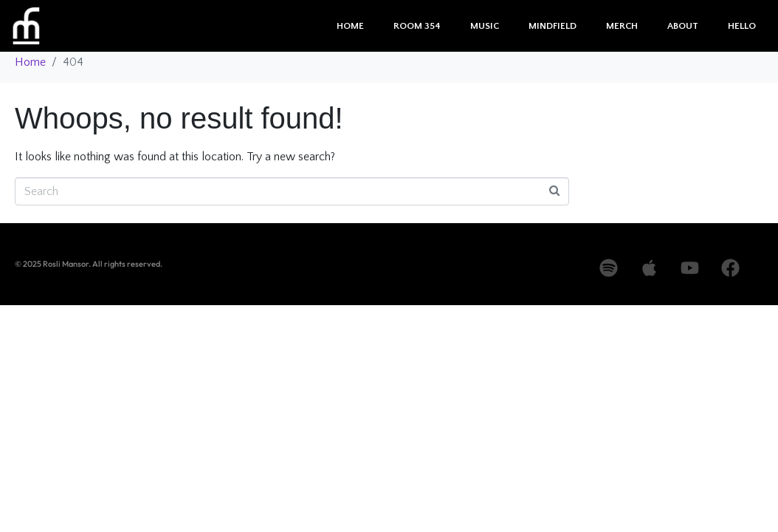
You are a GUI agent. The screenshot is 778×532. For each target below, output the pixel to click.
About (682, 26)
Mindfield (552, 26)
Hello (742, 26)
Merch (622, 26)
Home (350, 26)
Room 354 (417, 26)
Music (484, 26)
